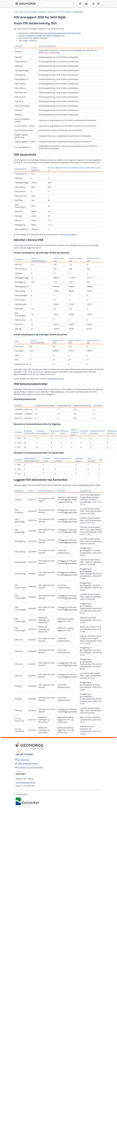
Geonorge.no (71, 234)
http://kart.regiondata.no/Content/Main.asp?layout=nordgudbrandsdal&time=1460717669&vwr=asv (50, 34)
